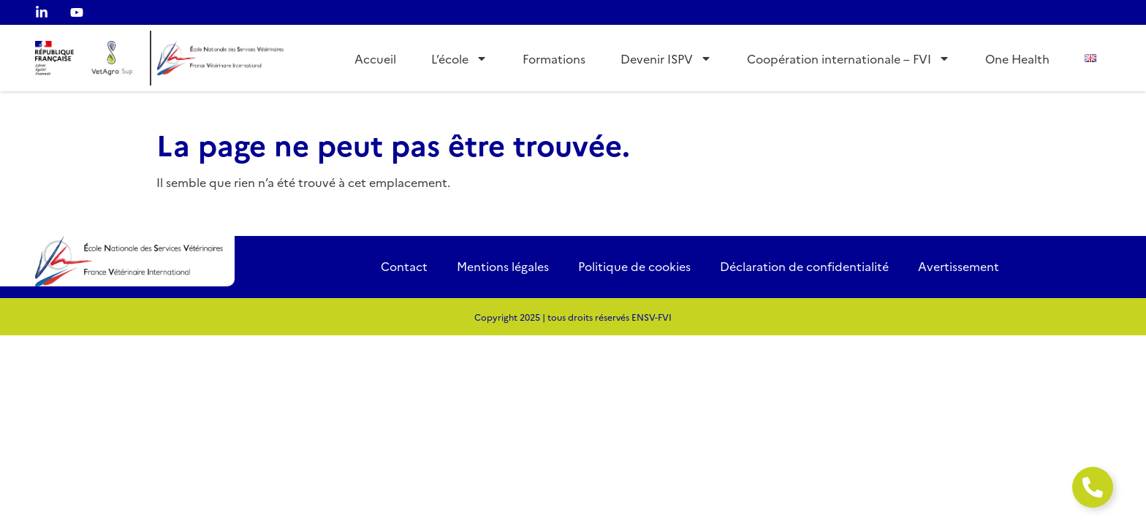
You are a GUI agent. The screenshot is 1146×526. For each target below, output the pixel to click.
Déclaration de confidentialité (804, 266)
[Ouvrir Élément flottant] (1092, 487)
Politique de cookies (634, 266)
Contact (404, 266)
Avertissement (958, 266)
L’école (459, 58)
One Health (1017, 58)
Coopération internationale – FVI (848, 58)
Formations (554, 58)
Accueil (375, 58)
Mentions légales (503, 266)
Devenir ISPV (666, 58)
